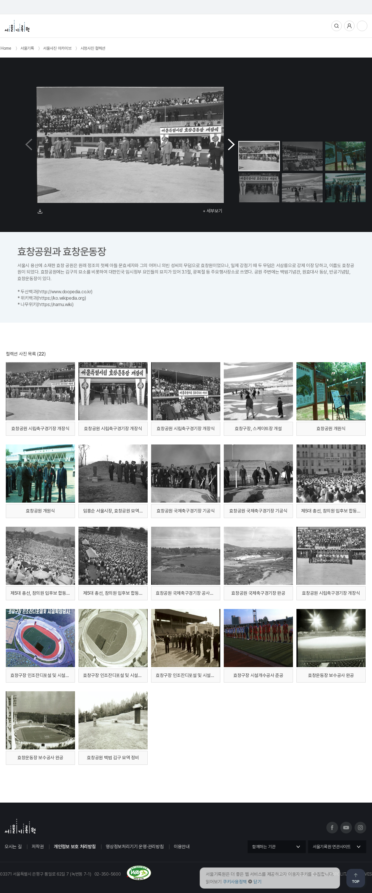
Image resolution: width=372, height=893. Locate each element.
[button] (231, 145)
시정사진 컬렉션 (93, 48)
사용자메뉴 (349, 26)
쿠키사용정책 (235, 882)
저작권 (38, 846)
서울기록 (27, 48)
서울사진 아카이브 (57, 48)
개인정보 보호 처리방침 (75, 846)
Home (6, 48)
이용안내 (182, 846)
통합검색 (336, 26)
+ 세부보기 (212, 211)
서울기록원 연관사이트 (332, 846)
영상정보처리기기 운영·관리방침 (135, 846)
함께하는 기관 (264, 846)
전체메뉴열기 (362, 26)
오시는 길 (13, 846)
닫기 (257, 882)
